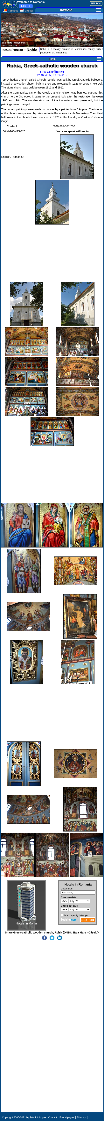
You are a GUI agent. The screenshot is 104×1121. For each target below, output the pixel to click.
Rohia (31, 50)
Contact (52, 1117)
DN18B (18, 49)
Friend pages (66, 1117)
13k (25, 6)
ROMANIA (80, 9)
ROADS (7, 49)
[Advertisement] (52, 253)
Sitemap (81, 1117)
